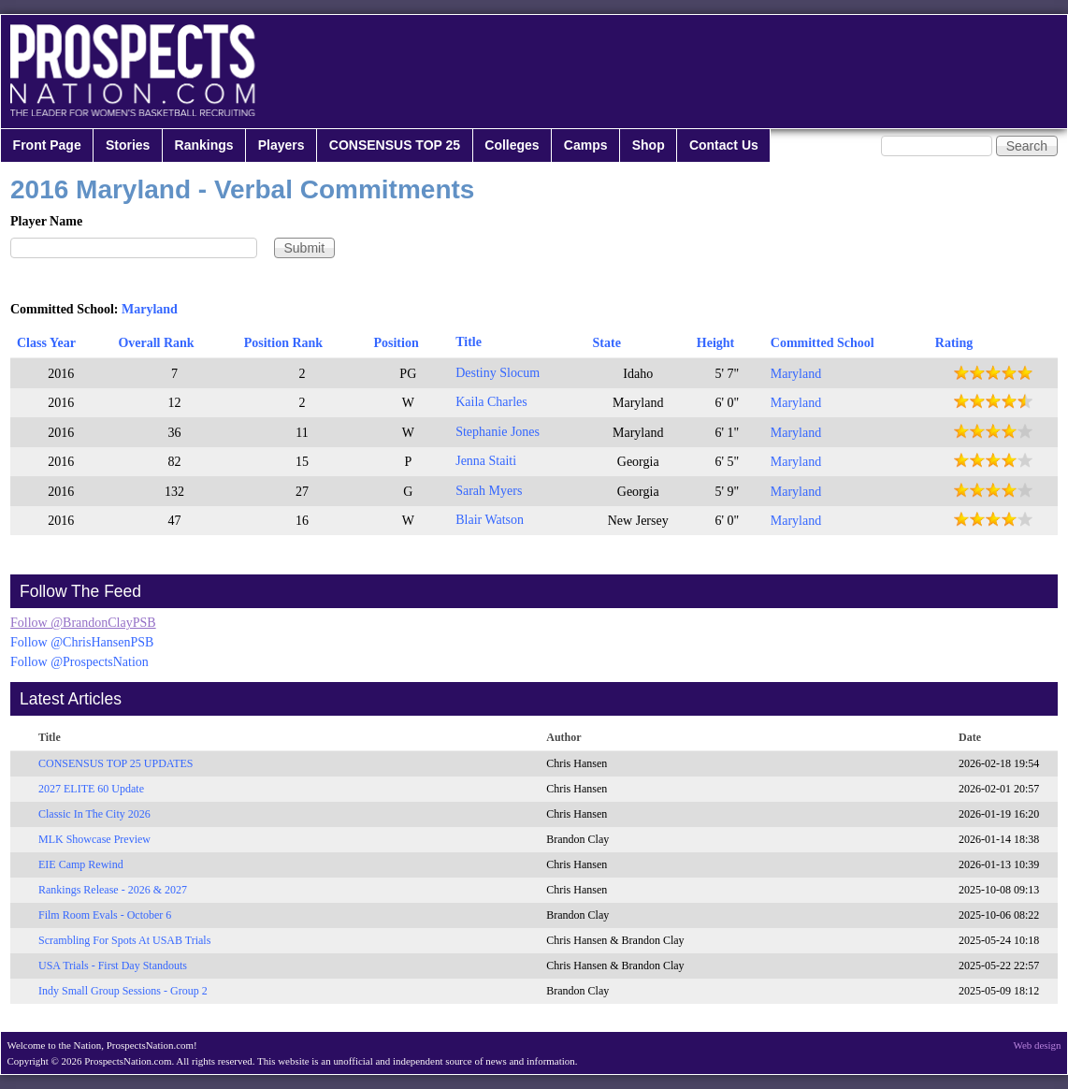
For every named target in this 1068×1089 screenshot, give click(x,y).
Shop (648, 145)
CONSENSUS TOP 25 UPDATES (116, 763)
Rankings (204, 145)
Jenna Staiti (485, 461)
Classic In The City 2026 (94, 813)
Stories (128, 145)
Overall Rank (156, 343)
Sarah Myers (488, 491)
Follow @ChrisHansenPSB (81, 642)
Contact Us (723, 145)
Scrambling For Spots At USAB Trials (124, 940)
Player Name (46, 221)
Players (281, 145)
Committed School (822, 343)
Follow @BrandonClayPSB (83, 623)
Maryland (150, 309)
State (607, 343)
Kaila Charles (491, 402)
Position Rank (283, 343)
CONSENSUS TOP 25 (394, 145)
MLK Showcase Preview (94, 839)
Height (715, 343)
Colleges (511, 145)
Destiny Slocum (497, 373)
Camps (586, 145)
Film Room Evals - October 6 (104, 915)
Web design (1037, 1045)
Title (468, 342)
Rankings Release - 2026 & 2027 (112, 889)
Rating (954, 343)
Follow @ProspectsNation (79, 662)
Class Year (46, 343)
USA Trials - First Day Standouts (112, 965)
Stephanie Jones (497, 432)
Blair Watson (489, 520)
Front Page (47, 145)
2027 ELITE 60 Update (91, 788)
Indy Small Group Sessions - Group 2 (123, 990)
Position (395, 343)
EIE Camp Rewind (80, 864)
